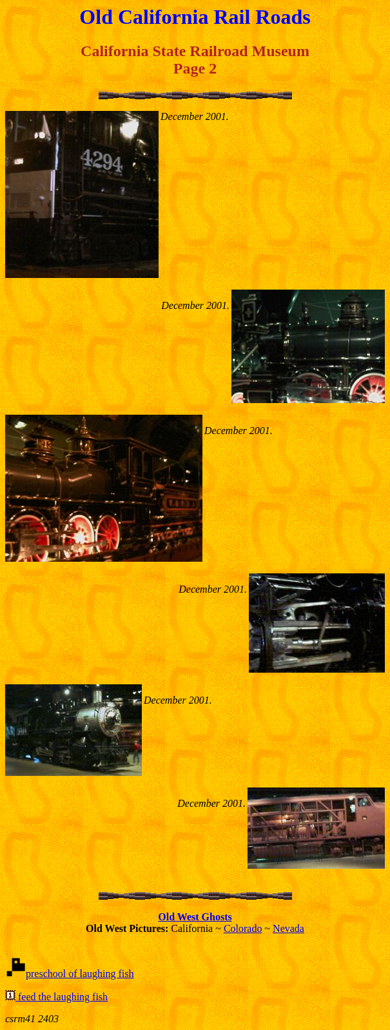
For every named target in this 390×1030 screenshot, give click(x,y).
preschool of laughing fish (80, 973)
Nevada (288, 928)
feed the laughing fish (61, 996)
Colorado (243, 928)
